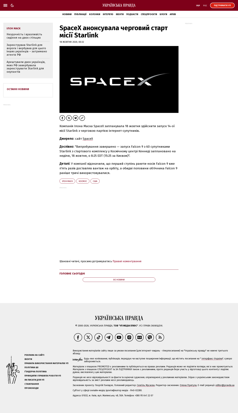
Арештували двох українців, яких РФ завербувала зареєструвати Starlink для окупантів (26, 66)
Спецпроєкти (149, 14)
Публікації (80, 14)
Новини (67, 14)
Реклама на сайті (34, 355)
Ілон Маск (67, 181)
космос (83, 181)
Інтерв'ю (108, 14)
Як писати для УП (34, 380)
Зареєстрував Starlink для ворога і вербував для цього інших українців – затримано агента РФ (27, 49)
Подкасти (132, 14)
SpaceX (88, 139)
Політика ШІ (31, 367)
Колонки (94, 14)
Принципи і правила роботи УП (42, 375)
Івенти (120, 14)
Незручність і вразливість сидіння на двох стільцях (24, 36)
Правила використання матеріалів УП (46, 363)
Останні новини (18, 89)
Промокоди (31, 388)
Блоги (163, 14)
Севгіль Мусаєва (146, 385)
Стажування (31, 384)
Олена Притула (188, 385)
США (95, 181)
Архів (173, 14)
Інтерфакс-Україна (211, 358)
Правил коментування (127, 261)
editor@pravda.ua (225, 385)
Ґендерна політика (35, 371)
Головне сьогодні (72, 273)
